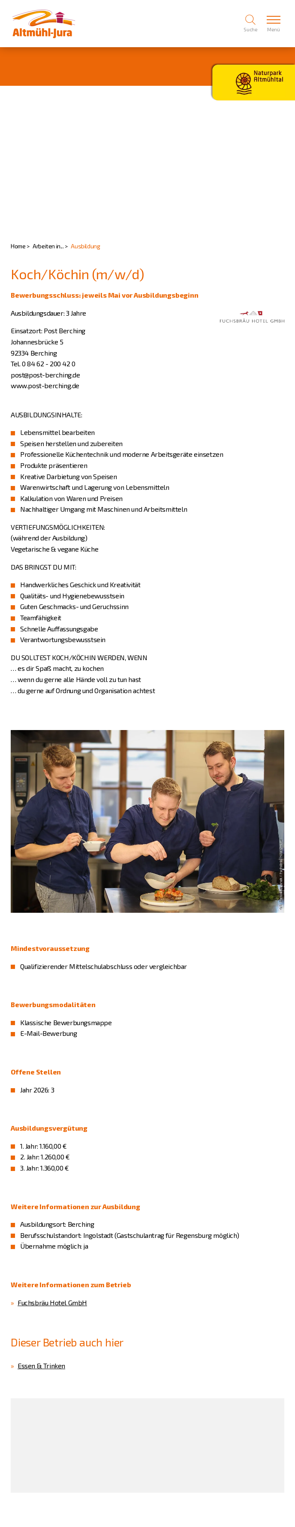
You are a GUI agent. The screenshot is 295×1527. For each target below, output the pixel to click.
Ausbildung (85, 246)
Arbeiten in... (48, 246)
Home (18, 246)
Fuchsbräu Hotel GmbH (52, 1302)
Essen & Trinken (41, 1365)
